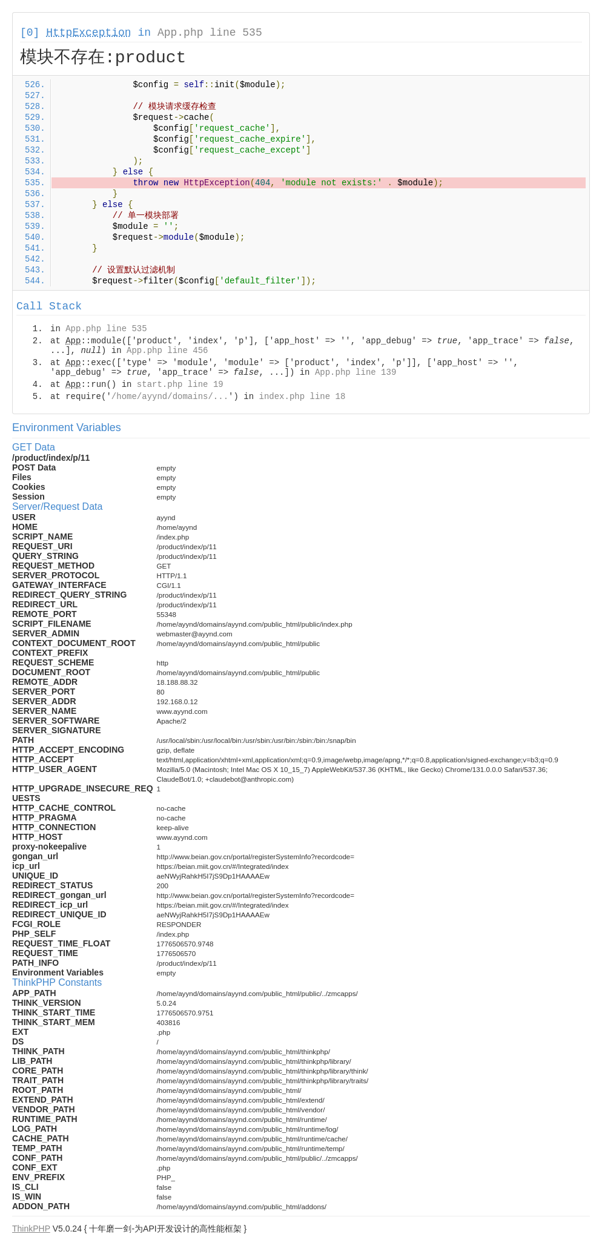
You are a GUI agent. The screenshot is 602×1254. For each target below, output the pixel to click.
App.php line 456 (167, 350)
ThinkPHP (31, 1228)
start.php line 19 (180, 384)
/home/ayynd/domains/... (169, 396)
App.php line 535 (209, 33)
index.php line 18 (302, 396)
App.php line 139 (355, 372)
